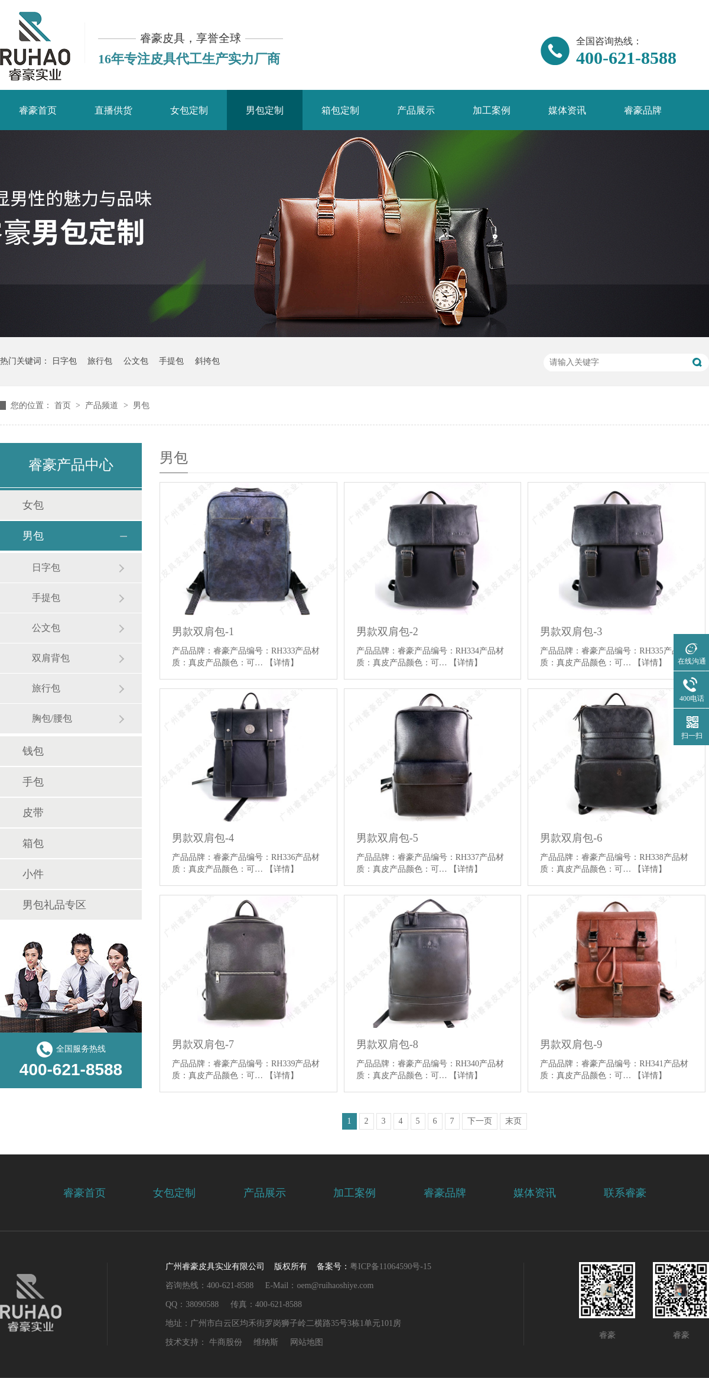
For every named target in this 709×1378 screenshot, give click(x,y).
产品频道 (103, 405)
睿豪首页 (38, 110)
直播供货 (113, 110)
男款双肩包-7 (203, 1044)
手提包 (171, 361)
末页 (513, 1121)
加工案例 (491, 110)
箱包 (33, 843)
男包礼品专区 (54, 905)
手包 (33, 782)
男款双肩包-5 (387, 838)
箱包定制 (340, 110)
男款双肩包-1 (203, 632)
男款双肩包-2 (387, 632)
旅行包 (99, 361)
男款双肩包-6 (571, 838)
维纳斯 (265, 1342)
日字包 (64, 361)
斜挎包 (207, 361)
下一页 (479, 1121)
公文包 (135, 361)
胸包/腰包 (52, 718)
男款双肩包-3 (571, 632)
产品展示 (416, 110)
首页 (63, 405)
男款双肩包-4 (203, 838)
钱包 (33, 751)
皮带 (33, 813)
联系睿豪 (625, 1193)
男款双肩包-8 (387, 1044)
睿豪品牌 (643, 110)
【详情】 (281, 662)
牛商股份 (225, 1342)
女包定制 (189, 110)
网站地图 (306, 1342)
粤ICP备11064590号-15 (390, 1266)
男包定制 (265, 110)
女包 (33, 505)
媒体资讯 (567, 110)
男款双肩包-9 (571, 1044)
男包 (141, 405)
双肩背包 (51, 658)
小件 (33, 874)
